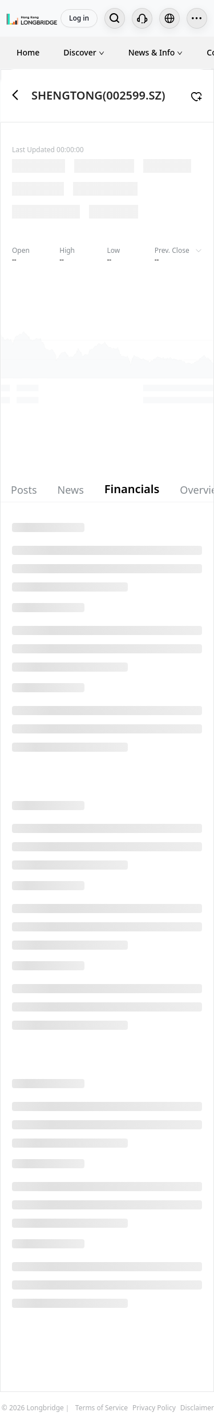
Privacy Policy (154, 1408)
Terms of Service (101, 1408)
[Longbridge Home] (32, 18)
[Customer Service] (142, 18)
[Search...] (114, 18)
